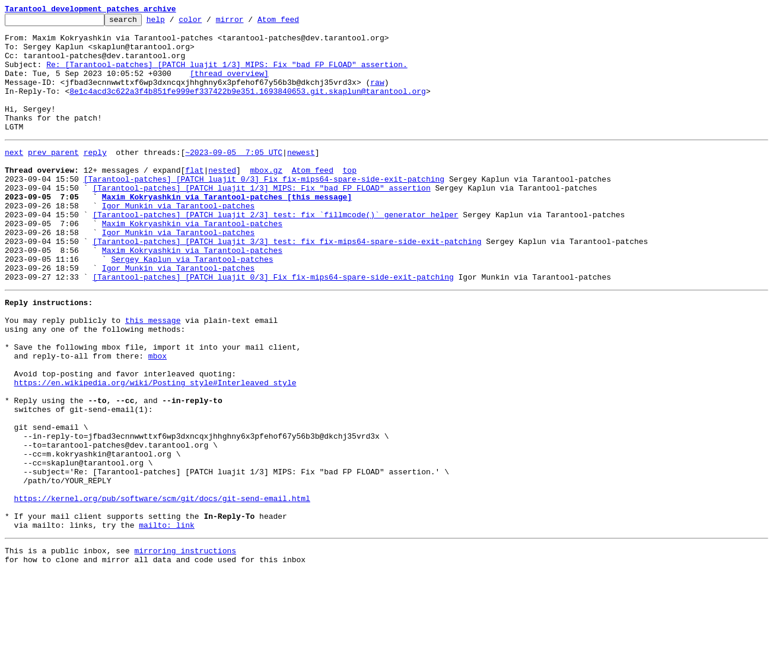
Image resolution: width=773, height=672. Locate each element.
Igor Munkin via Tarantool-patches (178, 241)
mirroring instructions (185, 648)
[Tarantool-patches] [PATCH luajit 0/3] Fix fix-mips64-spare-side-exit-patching (264, 209)
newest (301, 177)
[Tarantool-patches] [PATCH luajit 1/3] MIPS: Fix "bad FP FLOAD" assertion (261, 219)
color (208, 22)
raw (377, 96)
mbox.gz (266, 198)
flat (194, 198)
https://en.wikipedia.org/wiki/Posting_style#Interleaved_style (155, 450)
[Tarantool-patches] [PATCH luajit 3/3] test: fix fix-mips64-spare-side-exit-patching (287, 283)
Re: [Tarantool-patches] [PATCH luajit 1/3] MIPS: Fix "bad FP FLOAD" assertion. (226, 74)
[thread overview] (229, 85)
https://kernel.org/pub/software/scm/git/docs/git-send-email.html (162, 589)
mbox (157, 418)
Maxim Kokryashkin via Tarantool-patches (192, 262)
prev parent (53, 177)
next (14, 177)
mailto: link (167, 621)
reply (95, 177)
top (349, 198)
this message (153, 375)
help (174, 22)
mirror (248, 22)
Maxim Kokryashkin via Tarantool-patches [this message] (227, 230)
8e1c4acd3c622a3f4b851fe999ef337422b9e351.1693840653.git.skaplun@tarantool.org (247, 107)
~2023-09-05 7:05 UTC (233, 177)
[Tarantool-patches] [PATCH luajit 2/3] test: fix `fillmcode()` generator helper (275, 251)
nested (222, 198)
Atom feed (296, 22)
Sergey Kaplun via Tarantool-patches (192, 305)
